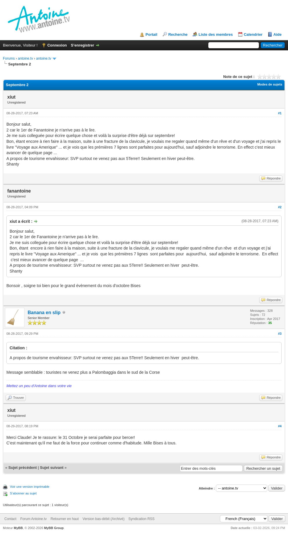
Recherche (177, 34)
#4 (280, 426)
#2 (280, 207)
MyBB (18, 528)
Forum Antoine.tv (33, 519)
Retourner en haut (65, 519)
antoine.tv (25, 58)
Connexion (57, 45)
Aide (277, 34)
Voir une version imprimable (29, 486)
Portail (151, 34)
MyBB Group (53, 528)
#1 (280, 113)
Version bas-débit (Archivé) (104, 519)
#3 (280, 333)
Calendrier (253, 34)
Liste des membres (215, 34)
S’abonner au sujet (23, 493)
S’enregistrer (82, 45)
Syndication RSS (141, 519)
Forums (9, 58)
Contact (10, 519)
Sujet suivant (51, 467)
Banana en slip (44, 312)
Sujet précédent (22, 467)
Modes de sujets (269, 84)
